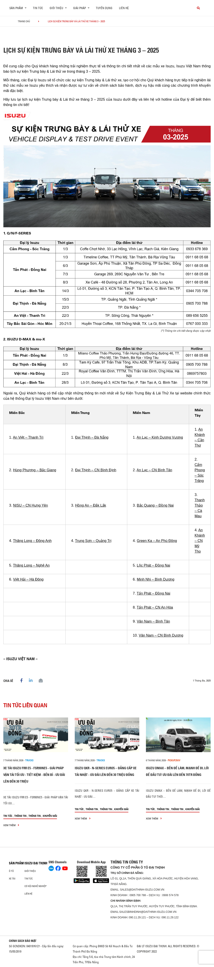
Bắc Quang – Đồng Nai (155, 505)
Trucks (29, 760)
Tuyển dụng (104, 8)
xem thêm (11, 825)
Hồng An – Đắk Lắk (90, 505)
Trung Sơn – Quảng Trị (93, 541)
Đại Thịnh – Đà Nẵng (92, 437)
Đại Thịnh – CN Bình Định (95, 470)
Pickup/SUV (174, 760)
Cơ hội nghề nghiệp (35, 886)
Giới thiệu (30, 871)
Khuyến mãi (50, 815)
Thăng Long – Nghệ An (31, 565)
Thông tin (20, 815)
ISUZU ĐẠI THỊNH (35, 863)
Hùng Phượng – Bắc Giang (34, 470)
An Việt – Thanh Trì (28, 437)
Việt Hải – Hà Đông (28, 579)
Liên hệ (124, 8)
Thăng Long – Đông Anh (32, 541)
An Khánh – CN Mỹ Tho (200, 540)
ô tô (11, 871)
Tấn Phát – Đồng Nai (153, 593)
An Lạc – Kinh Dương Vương (160, 437)
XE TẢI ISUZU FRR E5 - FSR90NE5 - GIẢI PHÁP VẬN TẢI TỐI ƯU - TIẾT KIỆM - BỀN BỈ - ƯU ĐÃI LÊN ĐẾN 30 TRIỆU (34, 774)
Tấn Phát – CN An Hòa (155, 607)
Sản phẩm (16, 863)
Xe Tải (12, 878)
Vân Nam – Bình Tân (153, 621)
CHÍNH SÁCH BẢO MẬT (22, 941)
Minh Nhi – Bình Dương (155, 579)
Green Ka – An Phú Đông (157, 541)
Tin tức (38, 8)
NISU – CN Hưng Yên (30, 505)
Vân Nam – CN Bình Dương (161, 635)
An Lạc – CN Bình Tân (154, 470)
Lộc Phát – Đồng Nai (153, 565)
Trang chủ (24, 21)
